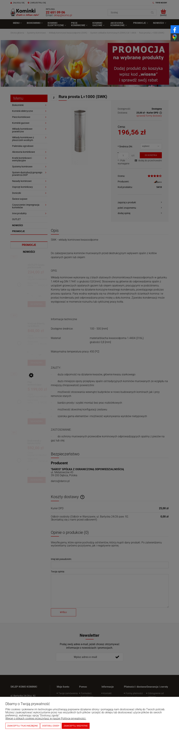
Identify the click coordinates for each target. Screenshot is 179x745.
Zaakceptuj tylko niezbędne (22, 726)
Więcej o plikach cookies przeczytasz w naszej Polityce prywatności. (45, 718)
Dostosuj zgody (50, 726)
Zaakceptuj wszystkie (76, 726)
